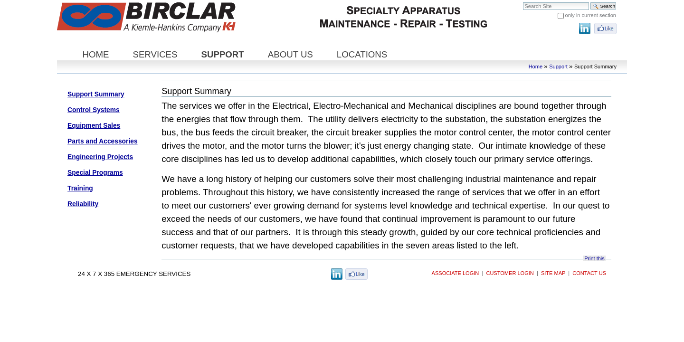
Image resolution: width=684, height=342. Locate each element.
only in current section (590, 15)
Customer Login (509, 273)
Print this (594, 258)
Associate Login (455, 273)
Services (155, 54)
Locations (362, 54)
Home (95, 54)
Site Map (553, 273)
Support (222, 54)
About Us (290, 54)
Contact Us (589, 273)
